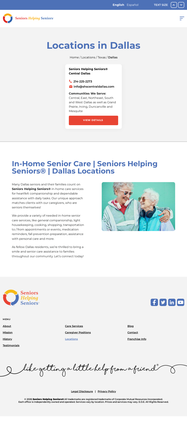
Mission (8, 332)
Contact (132, 332)
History (7, 339)
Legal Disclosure (82, 391)
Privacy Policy (107, 391)
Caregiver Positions (78, 332)
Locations (88, 57)
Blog (130, 326)
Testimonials (11, 345)
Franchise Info (136, 339)
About (7, 326)
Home (74, 57)
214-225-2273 (82, 81)
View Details (93, 120)
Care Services (74, 326)
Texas (102, 57)
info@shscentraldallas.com (94, 86)
